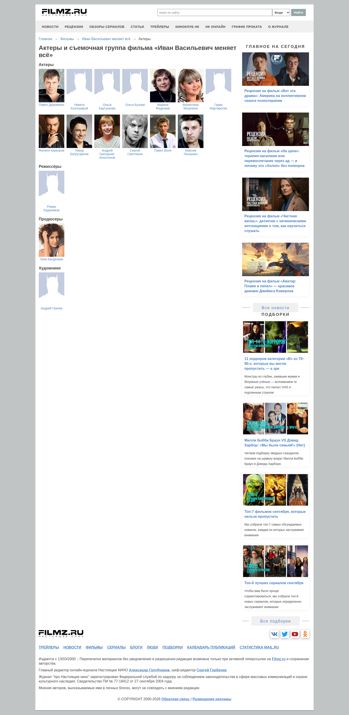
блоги (136, 647)
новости (50, 27)
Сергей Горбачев (211, 670)
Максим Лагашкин (190, 152)
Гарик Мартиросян (218, 106)
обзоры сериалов (107, 27)
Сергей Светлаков (134, 152)
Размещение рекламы (212, 699)
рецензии (74, 27)
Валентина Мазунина (191, 106)
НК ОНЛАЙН (215, 27)
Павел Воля (162, 150)
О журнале (278, 27)
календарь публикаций (211, 647)
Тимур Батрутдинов (79, 152)
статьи (137, 27)
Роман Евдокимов (51, 208)
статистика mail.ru (259, 647)
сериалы (116, 647)
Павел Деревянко (51, 105)
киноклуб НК (187, 27)
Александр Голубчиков (149, 670)
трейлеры (159, 27)
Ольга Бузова (135, 105)
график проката (247, 27)
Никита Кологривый (79, 106)
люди (152, 647)
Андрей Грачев (51, 308)
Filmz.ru (278, 659)
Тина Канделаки (51, 259)
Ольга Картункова (107, 106)
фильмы (94, 647)
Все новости (276, 308)
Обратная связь (175, 699)
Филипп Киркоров (51, 150)
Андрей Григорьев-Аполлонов (107, 154)
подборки (172, 647)
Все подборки (275, 621)
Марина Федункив (163, 106)
